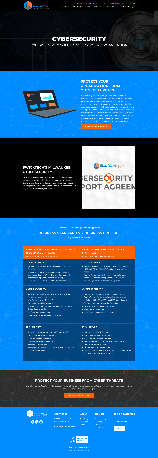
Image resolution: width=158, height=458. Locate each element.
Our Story (84, 419)
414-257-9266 (130, 3)
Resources (111, 7)
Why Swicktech (94, 7)
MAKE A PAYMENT (117, 3)
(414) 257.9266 (69, 426)
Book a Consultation (96, 127)
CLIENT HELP (81, 3)
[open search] (133, 7)
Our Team (84, 422)
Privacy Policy (72, 447)
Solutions (78, 7)
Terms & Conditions (84, 447)
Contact (125, 7)
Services (65, 7)
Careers (83, 424)
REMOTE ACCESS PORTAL (98, 3)
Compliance (100, 427)
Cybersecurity (100, 419)
